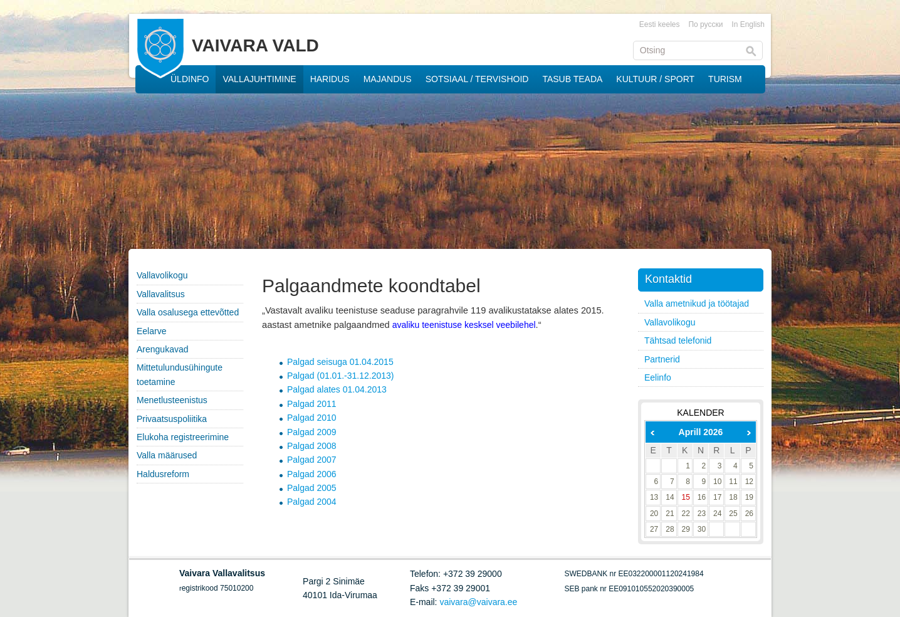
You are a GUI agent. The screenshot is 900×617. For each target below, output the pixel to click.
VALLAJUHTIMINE (259, 79)
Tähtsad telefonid (677, 340)
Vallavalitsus (161, 294)
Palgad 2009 (312, 432)
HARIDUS (330, 79)
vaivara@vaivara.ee (478, 602)
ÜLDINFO (189, 79)
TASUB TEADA (572, 79)
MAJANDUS (388, 79)
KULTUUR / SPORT (655, 79)
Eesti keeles (659, 24)
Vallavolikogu (162, 275)
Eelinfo (657, 377)
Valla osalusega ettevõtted (188, 312)
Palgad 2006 (312, 474)
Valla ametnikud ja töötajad (696, 303)
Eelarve (151, 331)
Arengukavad (163, 349)
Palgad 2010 (312, 418)
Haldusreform (163, 474)
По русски (705, 24)
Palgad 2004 (312, 502)
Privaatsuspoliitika (172, 419)
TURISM (725, 79)
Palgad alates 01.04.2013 (337, 389)
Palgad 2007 (312, 460)
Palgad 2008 (312, 446)
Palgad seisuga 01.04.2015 (340, 362)
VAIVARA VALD (255, 45)
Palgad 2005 (312, 488)
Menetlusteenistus (172, 400)
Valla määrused (167, 455)
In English (748, 24)
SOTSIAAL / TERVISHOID (477, 79)
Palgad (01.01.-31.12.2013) (340, 376)
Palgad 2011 (312, 404)
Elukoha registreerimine (183, 437)
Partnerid (662, 359)
